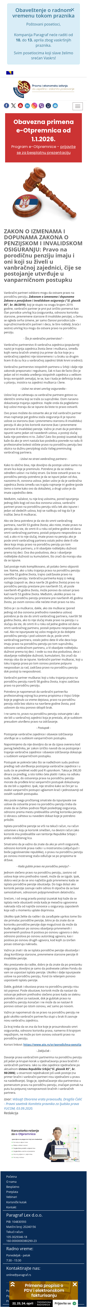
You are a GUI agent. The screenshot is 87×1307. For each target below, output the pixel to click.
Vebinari (11, 1197)
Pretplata (12, 1192)
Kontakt (11, 1207)
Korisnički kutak (16, 1202)
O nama (11, 1182)
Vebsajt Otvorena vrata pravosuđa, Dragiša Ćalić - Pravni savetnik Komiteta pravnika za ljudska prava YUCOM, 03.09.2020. (43, 1104)
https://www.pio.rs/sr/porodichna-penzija (52, 1045)
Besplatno (12, 1187)
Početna (11, 1177)
